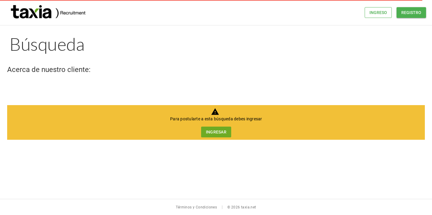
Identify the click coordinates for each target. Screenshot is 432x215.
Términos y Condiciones (196, 207)
